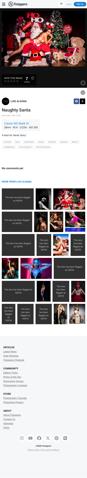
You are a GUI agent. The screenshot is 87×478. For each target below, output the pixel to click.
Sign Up (80, 4)
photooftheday (43, 147)
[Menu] (4, 4)
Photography (25, 147)
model (41, 142)
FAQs (6, 427)
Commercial (9, 147)
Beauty (75, 142)
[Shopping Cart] (61, 4)
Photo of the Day (12, 377)
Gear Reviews (10, 356)
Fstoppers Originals (13, 360)
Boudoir (52, 142)
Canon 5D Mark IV (16, 123)
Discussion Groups (13, 381)
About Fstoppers (12, 415)
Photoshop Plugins (13, 402)
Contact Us (9, 419)
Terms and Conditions (49, 450)
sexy (18, 142)
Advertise (8, 423)
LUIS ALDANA (19, 101)
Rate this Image (13, 78)
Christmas (29, 142)
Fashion (7, 142)
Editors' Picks (10, 372)
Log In (68, 4)
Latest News (10, 351)
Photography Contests (15, 385)
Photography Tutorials (15, 398)
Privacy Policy (34, 450)
